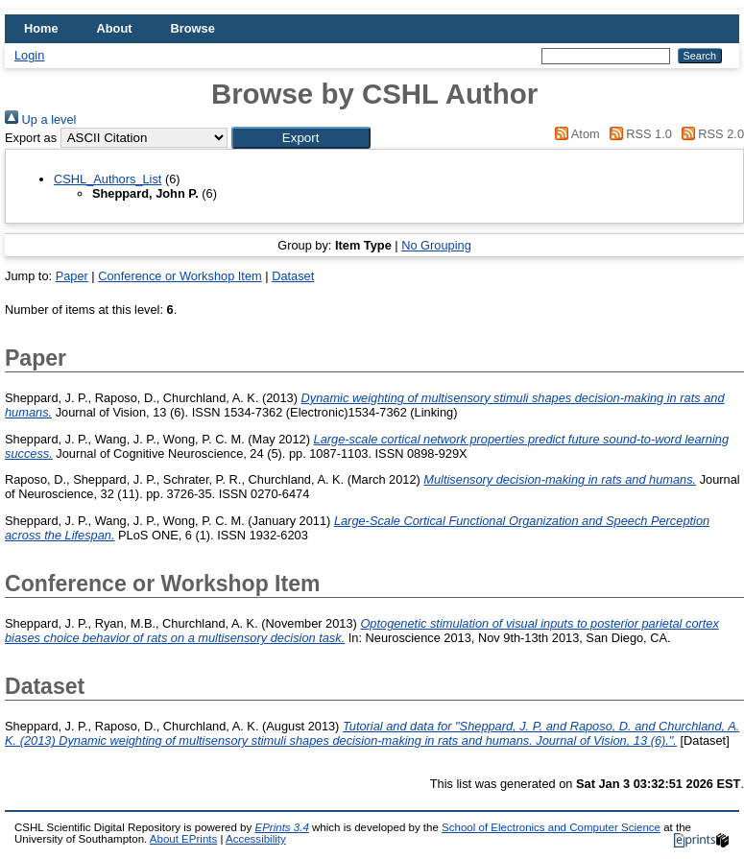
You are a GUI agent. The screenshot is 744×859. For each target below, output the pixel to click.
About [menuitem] (114, 28)
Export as (31, 138)
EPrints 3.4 (281, 827)
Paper (72, 276)
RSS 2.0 (709, 134)
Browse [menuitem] (193, 28)
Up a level (40, 119)
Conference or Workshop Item (179, 276)
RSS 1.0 (637, 134)
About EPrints (183, 839)
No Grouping (436, 245)
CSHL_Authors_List (107, 179)
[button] (301, 138)
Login (29, 55)
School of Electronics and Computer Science (551, 827)
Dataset (293, 276)
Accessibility (256, 839)
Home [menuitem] (41, 28)
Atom (574, 134)
